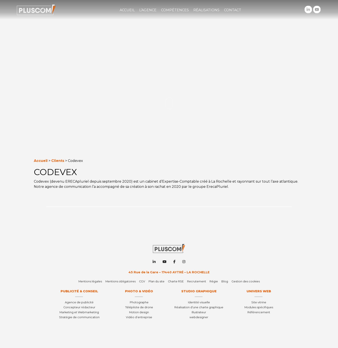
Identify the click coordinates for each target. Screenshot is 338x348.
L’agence (147, 10)
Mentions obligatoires (120, 281)
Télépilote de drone (139, 307)
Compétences (175, 10)
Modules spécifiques (258, 307)
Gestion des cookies (246, 281)
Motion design (139, 312)
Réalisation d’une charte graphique (198, 307)
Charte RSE (176, 281)
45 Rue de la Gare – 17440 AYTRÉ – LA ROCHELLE (169, 272)
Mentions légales (90, 281)
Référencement (258, 312)
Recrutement (196, 281)
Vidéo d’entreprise (139, 317)
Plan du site (156, 281)
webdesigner (198, 317)
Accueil (127, 10)
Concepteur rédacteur (79, 307)
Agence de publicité (79, 302)
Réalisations (206, 10)
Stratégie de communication (79, 317)
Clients (57, 161)
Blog (224, 281)
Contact (232, 10)
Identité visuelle (199, 302)
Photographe (139, 302)
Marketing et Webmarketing (79, 312)
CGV (142, 281)
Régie (214, 281)
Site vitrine (258, 302)
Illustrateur (199, 312)
